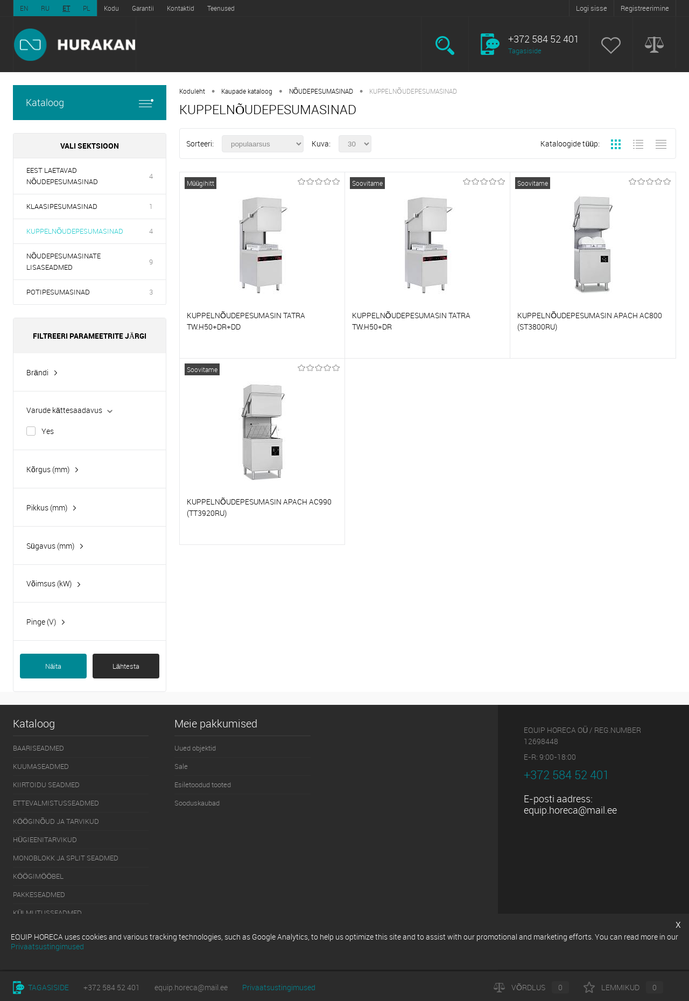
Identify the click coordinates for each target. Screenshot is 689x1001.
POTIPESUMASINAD (58, 292)
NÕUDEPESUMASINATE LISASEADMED (63, 261)
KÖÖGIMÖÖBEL (38, 876)
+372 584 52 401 (111, 987)
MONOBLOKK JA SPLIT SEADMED (65, 858)
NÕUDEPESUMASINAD (321, 91)
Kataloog (89, 102)
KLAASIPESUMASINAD (61, 206)
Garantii (143, 8)
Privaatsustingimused (278, 987)
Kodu (111, 8)
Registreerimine (645, 8)
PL (86, 8)
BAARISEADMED (38, 748)
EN (24, 8)
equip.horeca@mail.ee (570, 809)
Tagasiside (525, 50)
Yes (47, 431)
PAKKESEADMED (39, 894)
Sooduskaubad (197, 803)
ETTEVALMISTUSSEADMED (56, 803)
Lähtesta (126, 666)
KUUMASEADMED (41, 766)
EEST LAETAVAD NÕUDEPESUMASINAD (62, 175)
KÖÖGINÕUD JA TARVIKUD (56, 821)
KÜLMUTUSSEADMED (47, 913)
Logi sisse (591, 8)
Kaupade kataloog (246, 91)
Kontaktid (180, 8)
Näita (53, 666)
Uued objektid (195, 748)
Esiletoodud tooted (202, 784)
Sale (181, 766)
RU (45, 8)
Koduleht (192, 91)
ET (66, 8)
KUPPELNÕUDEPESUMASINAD (74, 231)
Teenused (221, 8)
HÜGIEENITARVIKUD (45, 839)
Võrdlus (531, 987)
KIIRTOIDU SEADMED (46, 784)
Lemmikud (623, 987)
